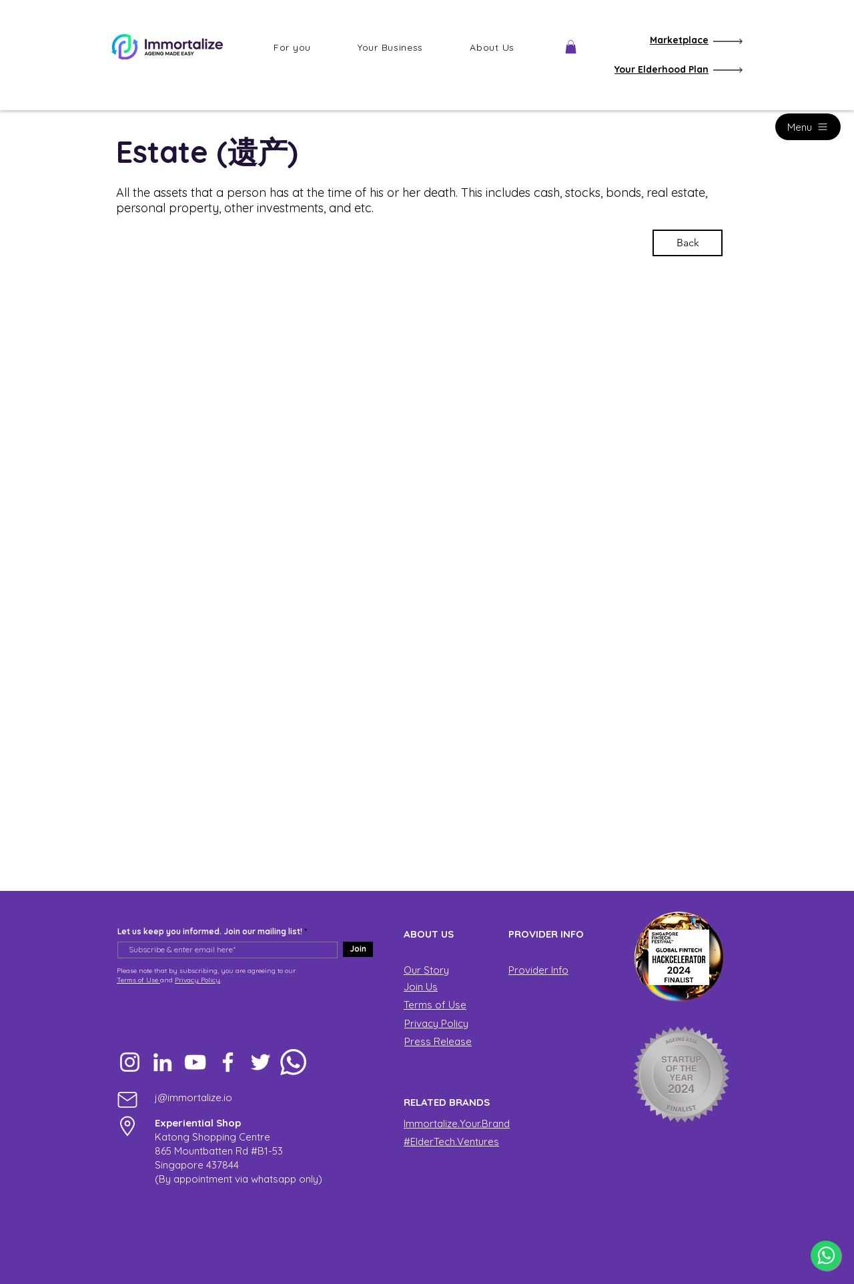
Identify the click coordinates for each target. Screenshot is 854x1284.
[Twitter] (261, 1062)
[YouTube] (195, 1062)
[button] (292, 47)
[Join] (358, 949)
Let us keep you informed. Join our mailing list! (209, 932)
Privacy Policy (197, 980)
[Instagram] (130, 1062)
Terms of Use (138, 980)
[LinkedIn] (162, 1062)
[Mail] (127, 1099)
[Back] (688, 243)
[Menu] (808, 126)
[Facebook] (228, 1062)
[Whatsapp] (293, 1062)
